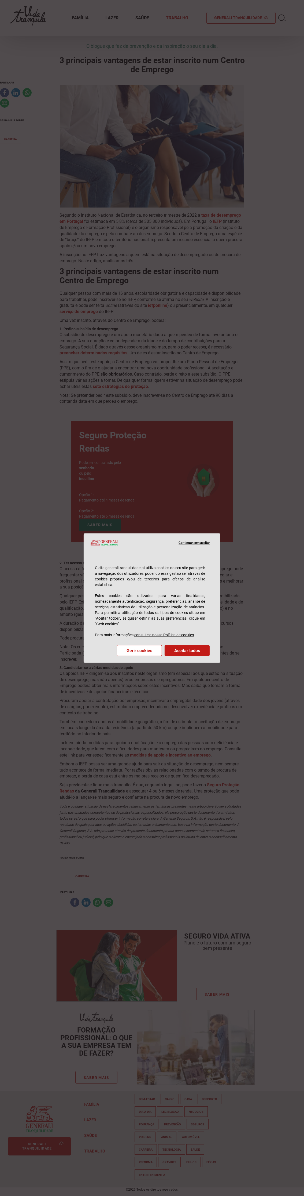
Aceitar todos (187, 650)
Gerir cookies (139, 650)
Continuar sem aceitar (194, 543)
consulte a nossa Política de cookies (164, 635)
